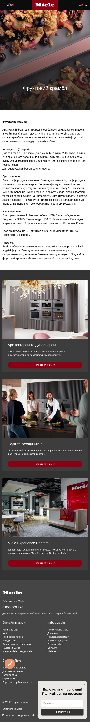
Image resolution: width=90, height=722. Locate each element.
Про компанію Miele (57, 629)
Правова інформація (58, 637)
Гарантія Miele (9, 675)
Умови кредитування (58, 640)
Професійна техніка (12, 637)
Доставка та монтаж (13, 671)
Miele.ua (51, 651)
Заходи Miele (9, 640)
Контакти (52, 648)
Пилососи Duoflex (11, 648)
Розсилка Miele (55, 644)
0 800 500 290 (12, 607)
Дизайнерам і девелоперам (16, 644)
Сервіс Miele (9, 678)
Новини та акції (10, 629)
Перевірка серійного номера (17, 682)
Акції (4, 633)
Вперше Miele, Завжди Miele (17, 651)
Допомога (52, 633)
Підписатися (62, 712)
